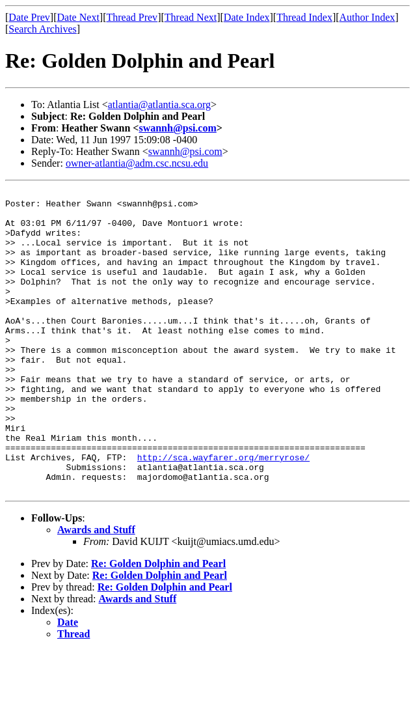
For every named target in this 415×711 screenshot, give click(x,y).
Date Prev (29, 17)
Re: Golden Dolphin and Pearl (158, 624)
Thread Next (191, 17)
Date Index (247, 17)
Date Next (78, 17)
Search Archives (42, 29)
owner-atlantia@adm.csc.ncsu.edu (137, 163)
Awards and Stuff (96, 590)
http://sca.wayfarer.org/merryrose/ (223, 512)
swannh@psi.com (177, 127)
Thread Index (304, 17)
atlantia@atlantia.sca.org (159, 104)
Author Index (367, 17)
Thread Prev (131, 17)
